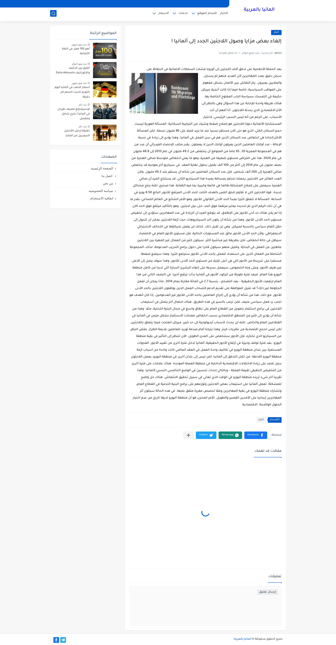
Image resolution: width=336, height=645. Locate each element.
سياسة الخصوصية (101, 191)
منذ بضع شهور (79, 44)
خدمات (183, 14)
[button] (255, 435)
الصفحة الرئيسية (102, 168)
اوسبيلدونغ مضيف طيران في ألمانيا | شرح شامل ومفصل (73, 114)
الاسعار (163, 14)
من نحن (108, 183)
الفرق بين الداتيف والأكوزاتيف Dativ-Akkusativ (73, 70)
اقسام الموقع (207, 14)
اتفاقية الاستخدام (101, 198)
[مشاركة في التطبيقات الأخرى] (188, 435)
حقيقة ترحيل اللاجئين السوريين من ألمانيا (77, 133)
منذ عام (83, 104)
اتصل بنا (107, 176)
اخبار (276, 32)
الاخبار (224, 14)
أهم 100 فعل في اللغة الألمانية (76, 51)
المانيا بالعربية (259, 10)
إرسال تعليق (267, 592)
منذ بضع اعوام (79, 63)
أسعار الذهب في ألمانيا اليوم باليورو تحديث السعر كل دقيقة (72, 92)
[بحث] (53, 14)
